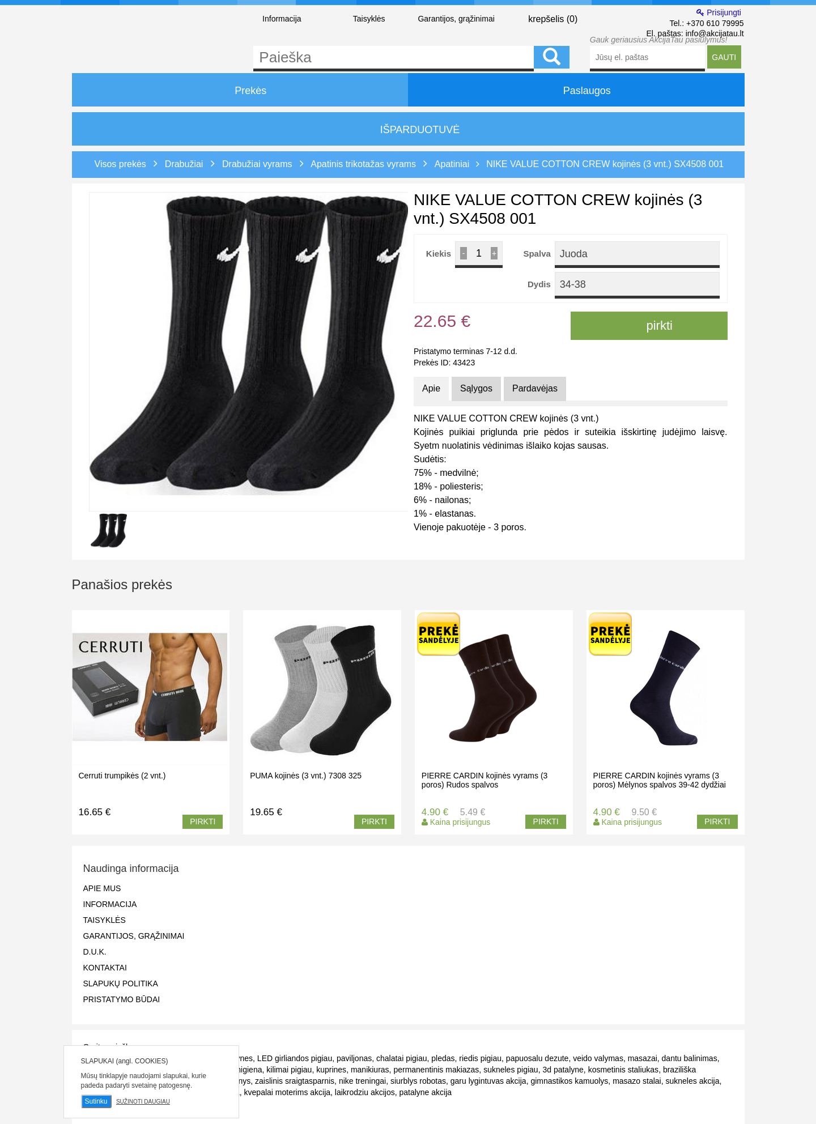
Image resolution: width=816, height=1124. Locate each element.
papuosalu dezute (537, 1058)
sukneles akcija (693, 1080)
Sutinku (96, 1101)
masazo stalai (637, 1080)
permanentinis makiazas (436, 1069)
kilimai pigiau (289, 1069)
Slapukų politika (120, 983)
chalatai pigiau (401, 1058)
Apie (431, 388)
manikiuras (370, 1069)
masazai (642, 1058)
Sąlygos (476, 388)
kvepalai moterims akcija (287, 1092)
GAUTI (724, 57)
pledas (442, 1058)
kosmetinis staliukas (623, 1069)
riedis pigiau (480, 1058)
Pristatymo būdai (121, 999)
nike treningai (362, 1080)
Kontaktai (105, 967)
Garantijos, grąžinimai (456, 18)
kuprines (331, 1069)
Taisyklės (369, 18)
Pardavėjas (535, 388)
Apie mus (102, 888)
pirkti (649, 325)
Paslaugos (576, 89)
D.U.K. (95, 951)
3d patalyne (562, 1069)
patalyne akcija (425, 1092)
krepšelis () (543, 18)
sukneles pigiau (510, 1069)
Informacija (281, 18)
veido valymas (598, 1058)
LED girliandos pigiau (294, 1058)
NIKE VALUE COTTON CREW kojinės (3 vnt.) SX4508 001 (605, 164)
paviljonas (354, 1058)
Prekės (239, 90)
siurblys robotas (418, 1080)
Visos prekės (120, 164)
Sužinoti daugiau (143, 1102)
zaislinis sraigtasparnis (294, 1080)
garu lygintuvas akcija (488, 1080)
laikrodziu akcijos (365, 1092)
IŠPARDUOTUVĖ (408, 130)
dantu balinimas (689, 1058)
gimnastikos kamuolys (569, 1080)
